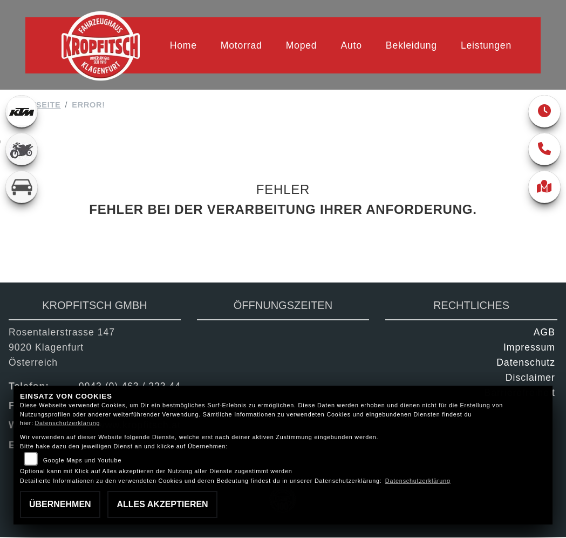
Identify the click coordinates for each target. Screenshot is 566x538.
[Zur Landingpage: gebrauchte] (21, 150)
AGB (544, 333)
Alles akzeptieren (162, 504)
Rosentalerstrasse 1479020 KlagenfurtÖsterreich (62, 348)
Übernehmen (60, 504)
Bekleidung (411, 45)
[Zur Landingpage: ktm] (21, 112)
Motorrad (241, 45)
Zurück (276, 243)
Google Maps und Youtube (82, 460)
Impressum (529, 348)
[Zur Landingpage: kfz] (21, 188)
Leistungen (486, 45)
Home (183, 45)
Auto (351, 45)
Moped (301, 45)
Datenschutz (525, 363)
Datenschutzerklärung (67, 423)
